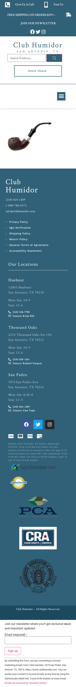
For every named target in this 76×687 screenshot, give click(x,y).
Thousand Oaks (22, 327)
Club (13, 181)
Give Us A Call (24, 4)
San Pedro (17, 374)
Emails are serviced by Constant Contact (26, 683)
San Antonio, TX (38, 51)
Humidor (22, 189)
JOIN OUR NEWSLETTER (38, 23)
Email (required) (16, 634)
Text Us (58, 4)
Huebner (16, 279)
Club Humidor (38, 45)
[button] (61, 96)
